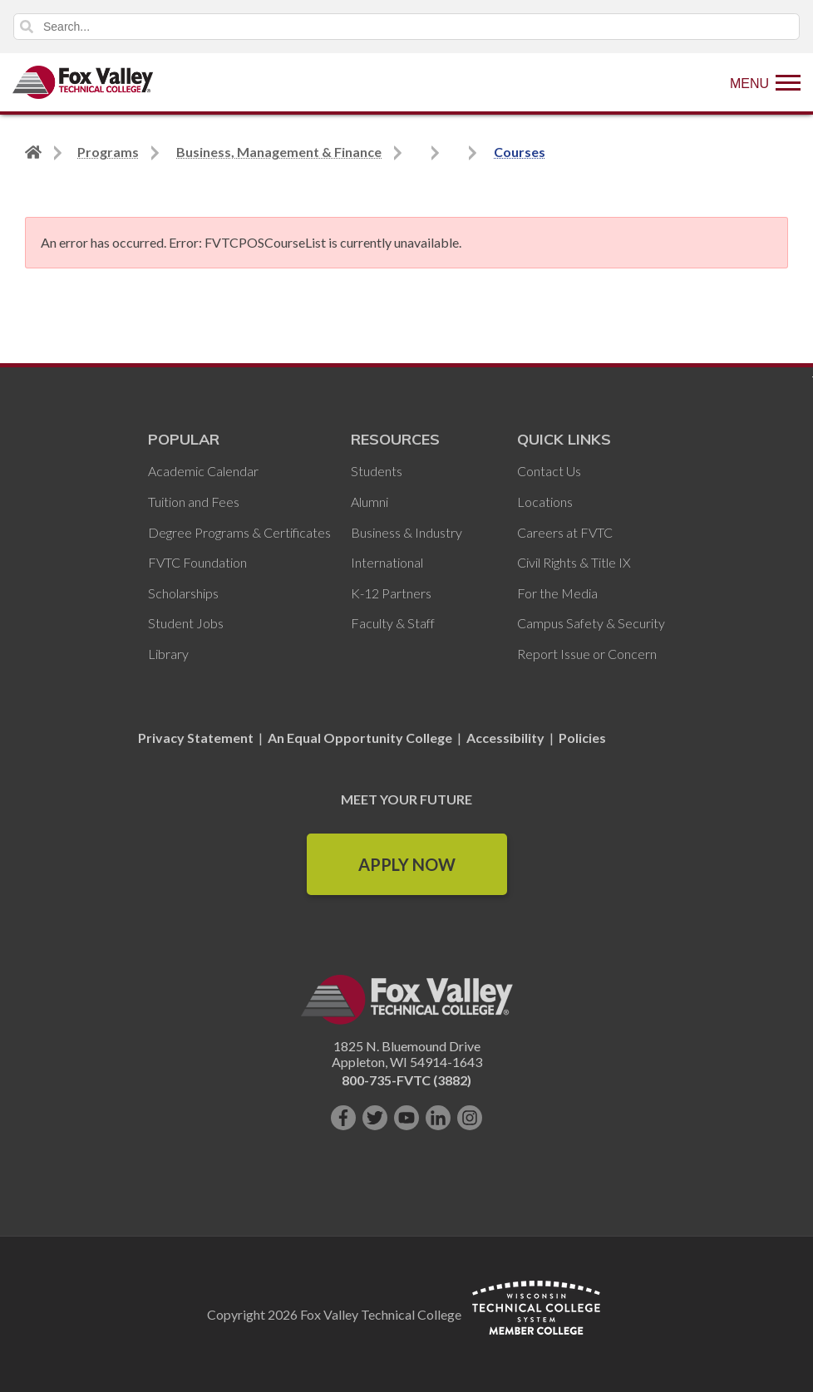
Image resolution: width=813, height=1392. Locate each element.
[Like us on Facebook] (343, 1117)
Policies (582, 737)
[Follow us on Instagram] (469, 1117)
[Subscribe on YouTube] (406, 1117)
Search (26, 26)
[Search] (406, 26)
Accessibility (505, 737)
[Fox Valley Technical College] (83, 82)
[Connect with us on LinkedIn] (438, 1117)
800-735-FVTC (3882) (406, 1080)
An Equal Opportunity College (360, 737)
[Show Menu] (765, 82)
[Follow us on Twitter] (374, 1117)
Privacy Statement (197, 737)
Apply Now (407, 864)
